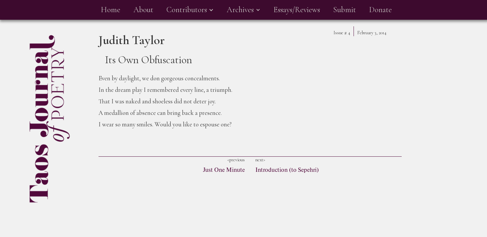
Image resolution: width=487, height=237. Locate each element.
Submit (344, 9)
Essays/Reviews (296, 9)
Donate (380, 9)
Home (110, 9)
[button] (190, 10)
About (143, 9)
